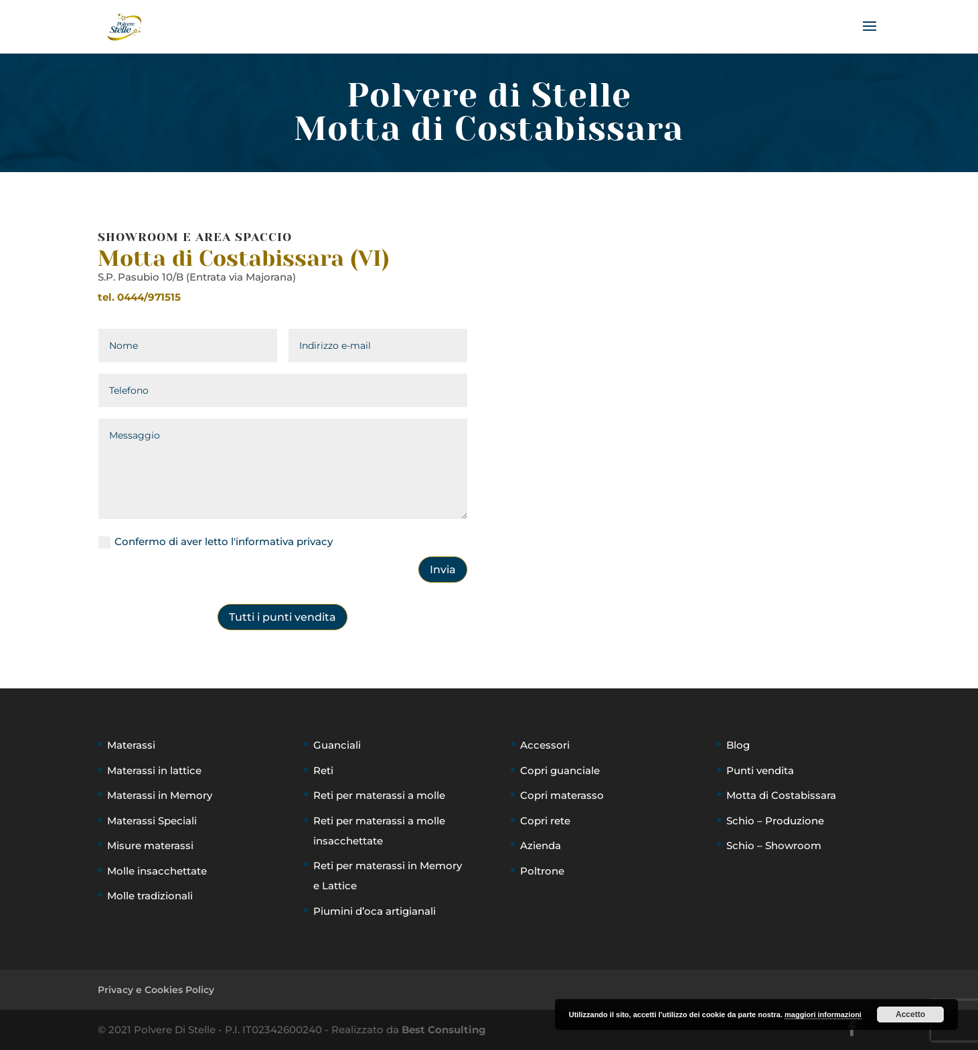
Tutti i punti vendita (282, 617)
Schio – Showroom (773, 845)
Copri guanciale (560, 770)
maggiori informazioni (823, 1014)
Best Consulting (444, 1029)
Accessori (545, 745)
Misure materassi (150, 845)
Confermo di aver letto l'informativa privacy (215, 541)
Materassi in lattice (154, 770)
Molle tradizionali (150, 895)
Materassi (131, 745)
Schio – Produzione (775, 820)
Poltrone (542, 871)
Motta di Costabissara (781, 795)
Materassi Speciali (152, 820)
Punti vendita (760, 770)
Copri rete (545, 820)
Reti (323, 770)
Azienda (540, 845)
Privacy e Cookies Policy (156, 990)
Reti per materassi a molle (379, 795)
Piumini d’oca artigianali (374, 911)
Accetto (910, 1014)
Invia (443, 569)
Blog (738, 745)
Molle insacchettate (157, 871)
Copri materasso (562, 795)
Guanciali (337, 745)
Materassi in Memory (159, 795)
